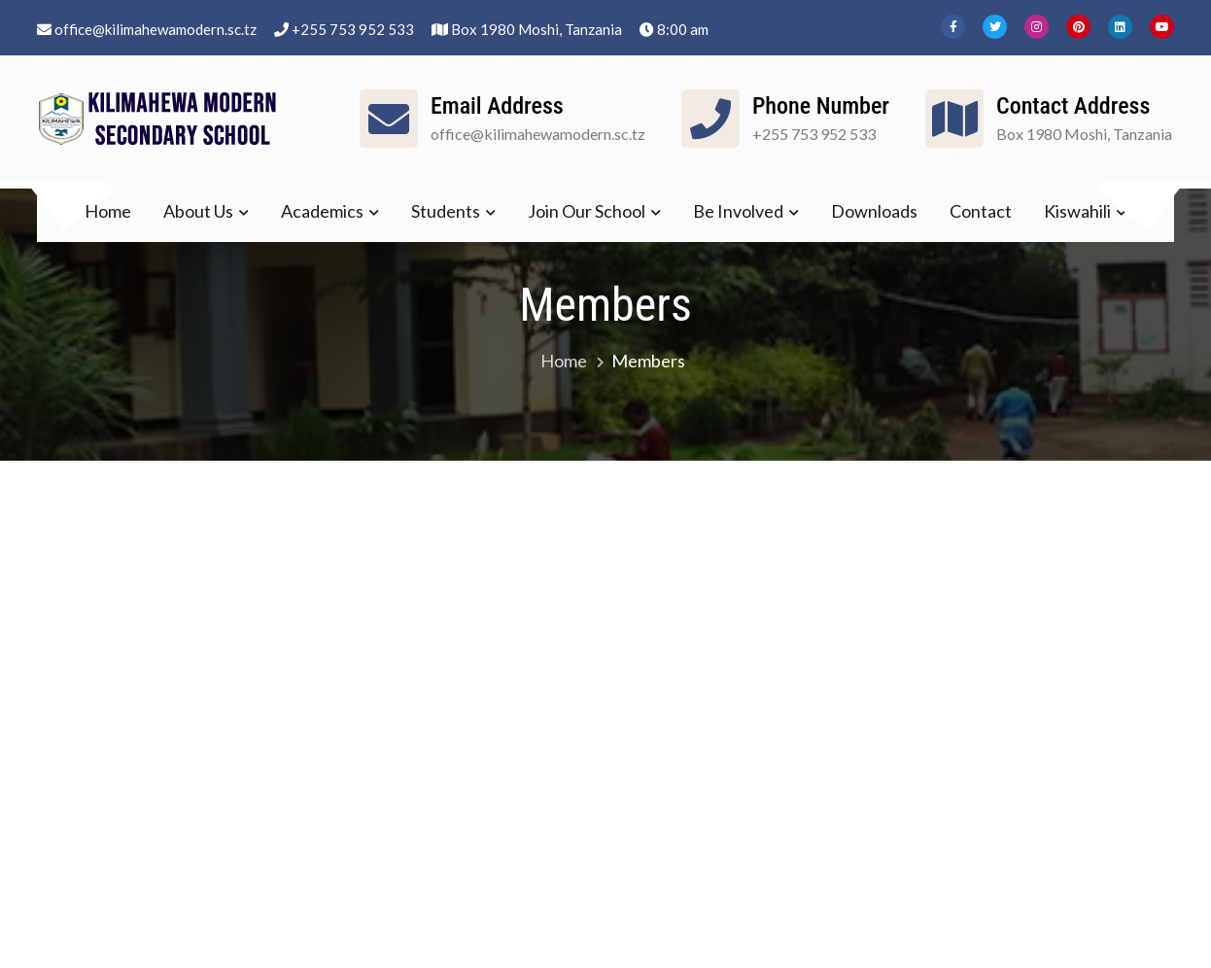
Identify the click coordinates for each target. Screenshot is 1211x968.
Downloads (874, 211)
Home (108, 211)
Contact (981, 211)
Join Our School (586, 211)
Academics (322, 211)
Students (445, 211)
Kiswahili (1077, 211)
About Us (198, 211)
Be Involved (738, 211)
